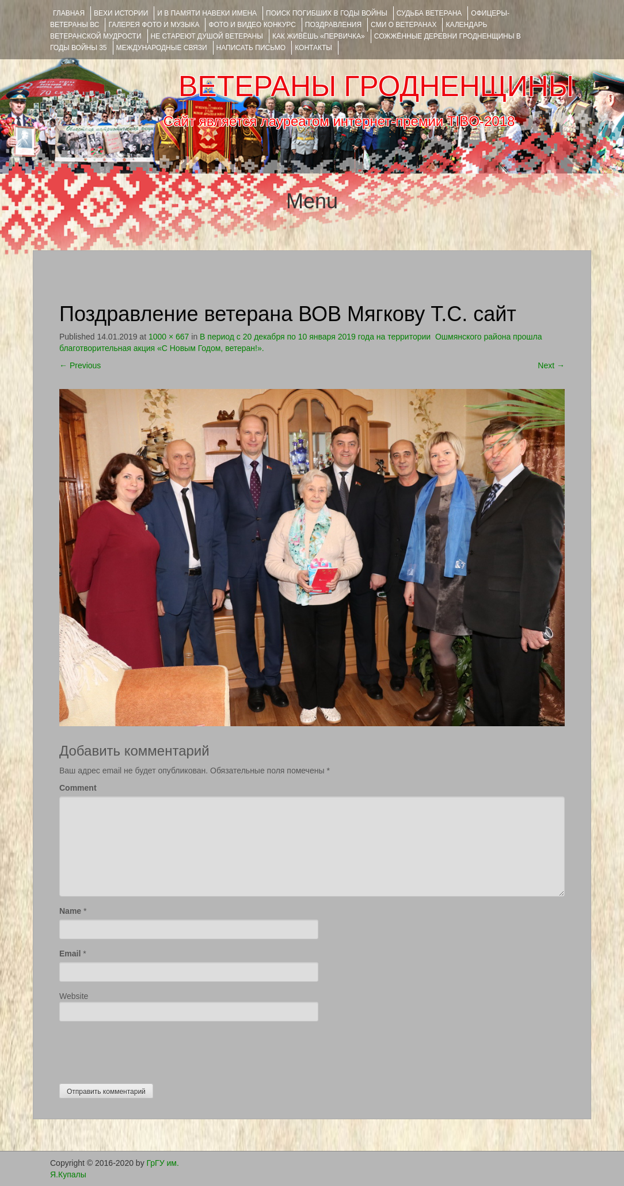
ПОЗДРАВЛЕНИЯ (333, 25)
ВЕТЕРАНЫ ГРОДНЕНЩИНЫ (376, 86)
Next (551, 365)
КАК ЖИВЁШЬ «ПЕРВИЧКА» (318, 36)
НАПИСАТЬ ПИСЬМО (251, 48)
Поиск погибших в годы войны (326, 13)
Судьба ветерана (429, 13)
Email (70, 953)
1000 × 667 (169, 336)
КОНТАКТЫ (313, 48)
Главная (69, 13)
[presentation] (146, 1049)
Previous (80, 365)
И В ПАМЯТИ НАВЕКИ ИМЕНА (207, 13)
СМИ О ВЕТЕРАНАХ (403, 25)
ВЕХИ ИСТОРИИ (121, 13)
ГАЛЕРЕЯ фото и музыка (153, 25)
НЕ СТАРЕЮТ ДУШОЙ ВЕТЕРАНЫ (207, 36)
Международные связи (161, 48)
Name (70, 911)
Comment (78, 787)
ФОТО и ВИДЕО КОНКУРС (251, 25)
